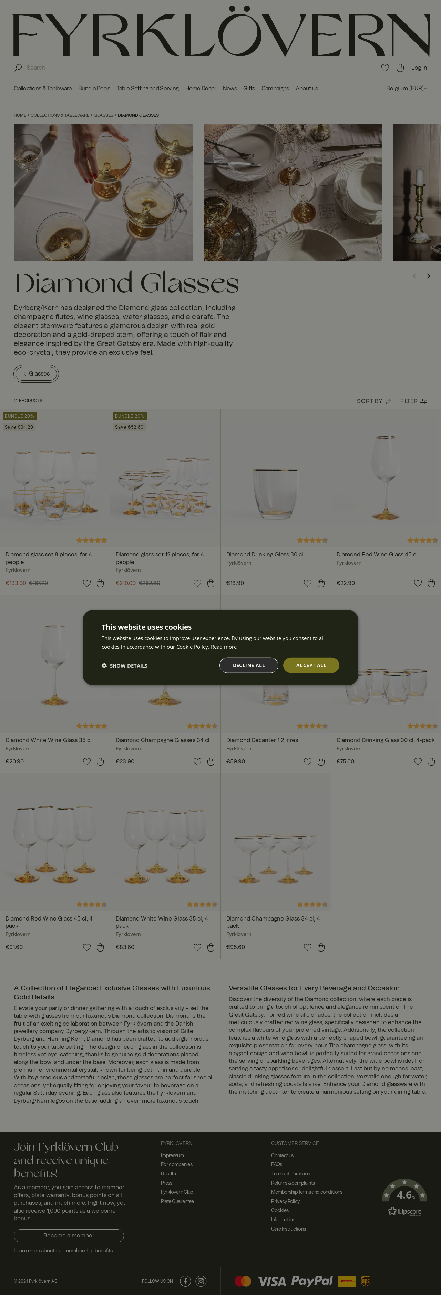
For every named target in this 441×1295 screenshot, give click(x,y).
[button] (124, 665)
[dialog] (220, 647)
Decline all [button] (249, 665)
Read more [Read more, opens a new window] (224, 646)
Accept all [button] (311, 665)
